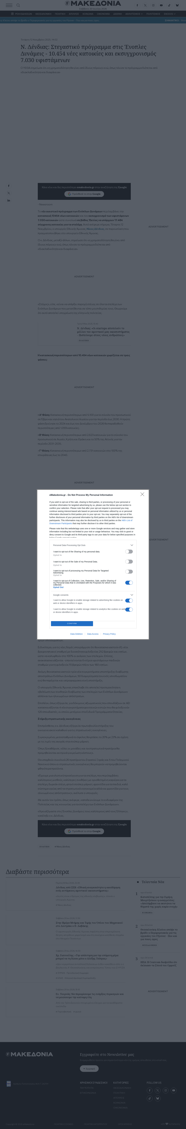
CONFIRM (72, 624)
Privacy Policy (109, 634)
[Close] (143, 495)
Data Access (93, 634)
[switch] (129, 552)
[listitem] (93, 545)
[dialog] (93, 564)
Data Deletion (76, 634)
